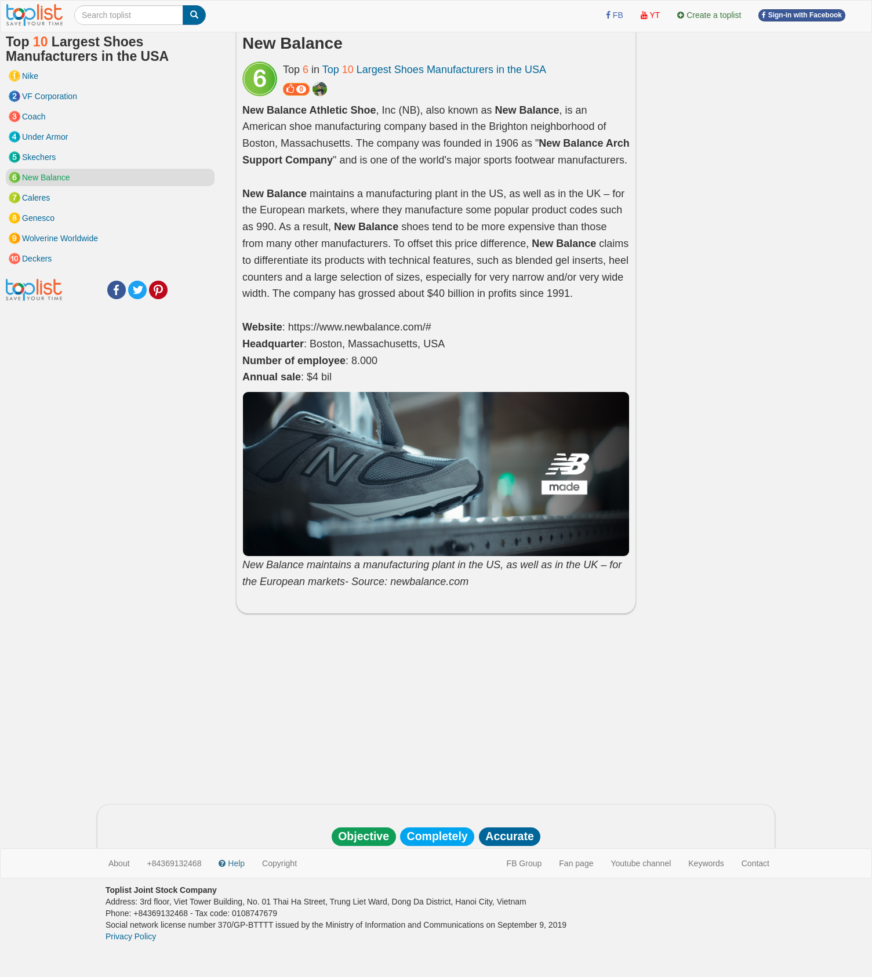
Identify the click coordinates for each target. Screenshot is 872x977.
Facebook (116, 290)
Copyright (279, 863)
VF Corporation (49, 96)
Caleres (36, 197)
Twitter (137, 290)
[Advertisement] (436, 706)
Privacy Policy (131, 936)
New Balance (46, 177)
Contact (755, 863)
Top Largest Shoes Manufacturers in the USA (434, 69)
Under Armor (45, 136)
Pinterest (158, 290)
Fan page (576, 863)
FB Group (524, 863)
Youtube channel (641, 863)
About (119, 863)
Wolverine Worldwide (60, 238)
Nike (30, 76)
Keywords (706, 863)
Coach (33, 116)
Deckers (37, 258)
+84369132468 (174, 863)
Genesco (38, 218)
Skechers (39, 157)
